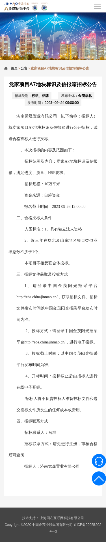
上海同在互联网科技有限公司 (62, 517)
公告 (24, 68)
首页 (14, 68)
